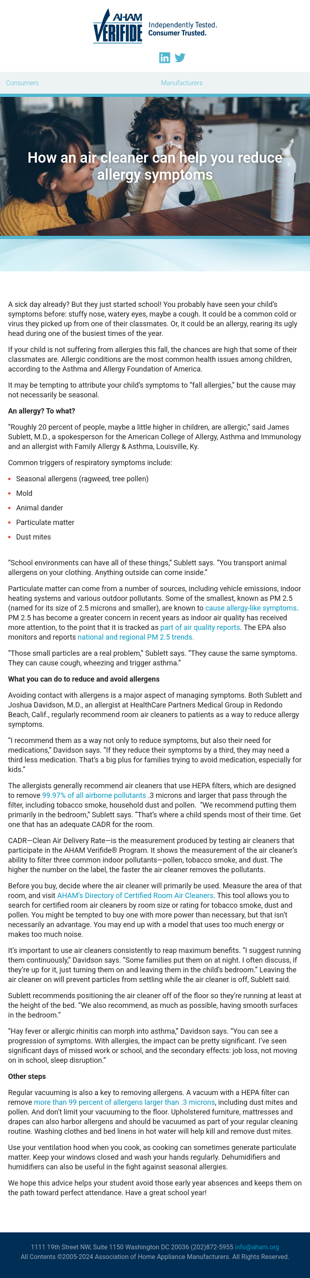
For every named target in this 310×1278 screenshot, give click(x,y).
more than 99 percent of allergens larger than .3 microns (124, 1102)
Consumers (22, 83)
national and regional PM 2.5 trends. (136, 637)
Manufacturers (182, 83)
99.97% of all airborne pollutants (94, 795)
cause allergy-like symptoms (251, 608)
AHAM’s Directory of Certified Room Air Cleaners (135, 895)
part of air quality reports (200, 627)
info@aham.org (257, 1247)
